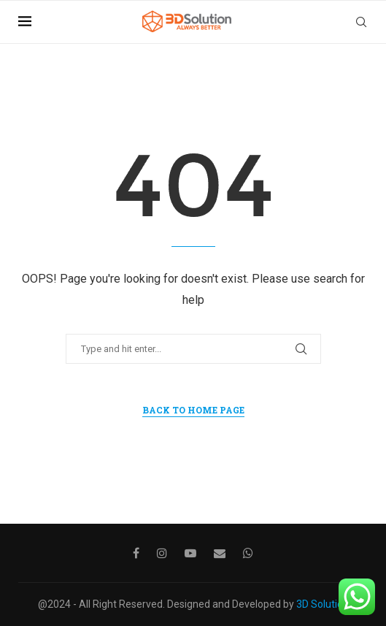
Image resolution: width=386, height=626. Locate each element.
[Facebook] (136, 553)
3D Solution (322, 604)
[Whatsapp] (248, 553)
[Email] (219, 553)
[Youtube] (190, 553)
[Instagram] (162, 553)
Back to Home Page (193, 410)
